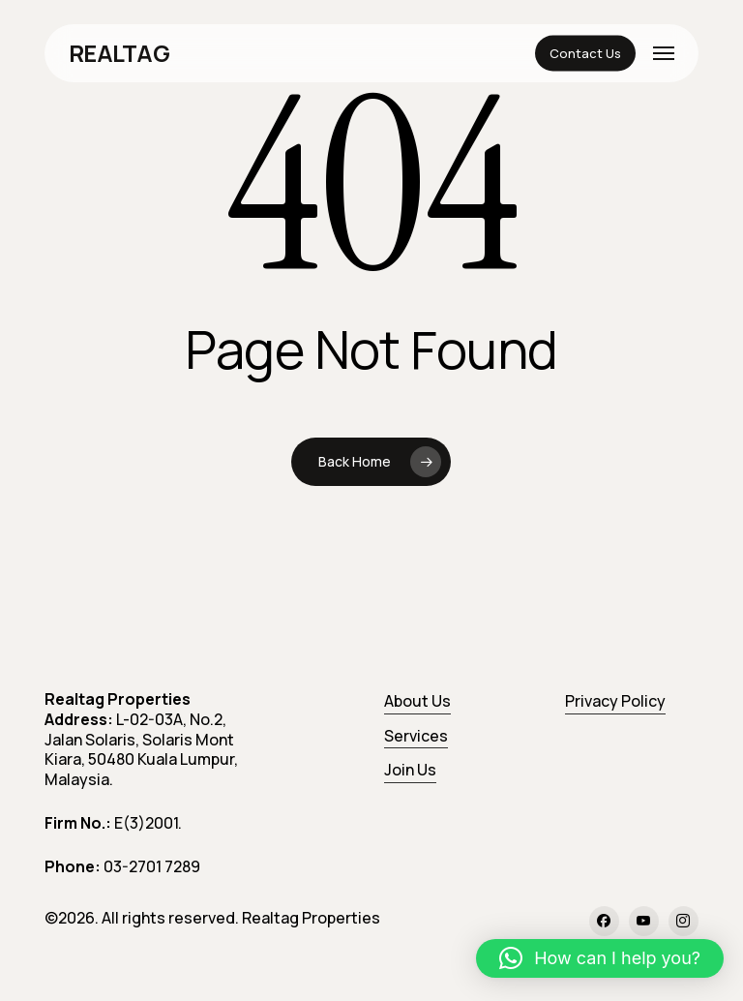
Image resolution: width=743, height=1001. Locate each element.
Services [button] (416, 735)
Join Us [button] (410, 769)
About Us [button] (417, 701)
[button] (663, 53)
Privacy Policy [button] (615, 701)
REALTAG (119, 53)
